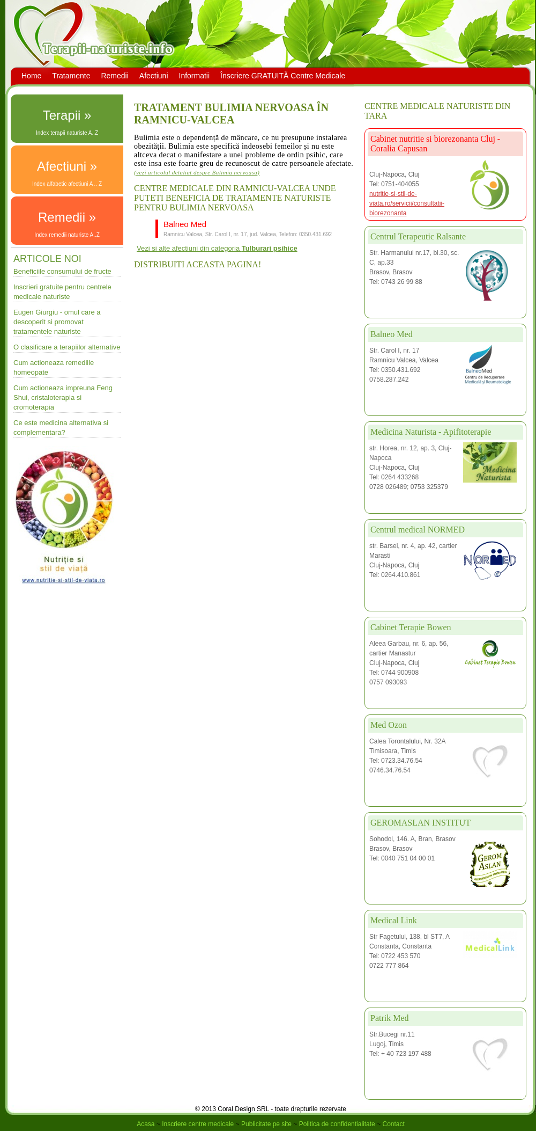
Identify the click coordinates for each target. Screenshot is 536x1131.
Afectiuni (153, 75)
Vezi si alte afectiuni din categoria (217, 248)
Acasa (145, 1124)
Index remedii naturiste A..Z (67, 235)
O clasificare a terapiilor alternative (66, 347)
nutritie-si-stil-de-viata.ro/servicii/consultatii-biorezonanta (406, 203)
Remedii (114, 75)
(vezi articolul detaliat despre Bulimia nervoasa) (196, 172)
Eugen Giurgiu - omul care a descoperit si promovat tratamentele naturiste (57, 321)
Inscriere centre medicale (198, 1124)
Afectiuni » (67, 166)
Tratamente (71, 75)
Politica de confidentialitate (337, 1124)
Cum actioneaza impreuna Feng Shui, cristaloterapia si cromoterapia (63, 397)
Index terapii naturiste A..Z (67, 133)
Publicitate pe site (266, 1124)
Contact (393, 1124)
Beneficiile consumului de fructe (62, 271)
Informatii (194, 75)
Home (31, 75)
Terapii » (67, 115)
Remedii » (67, 217)
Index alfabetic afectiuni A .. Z (67, 184)
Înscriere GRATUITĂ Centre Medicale (282, 75)
